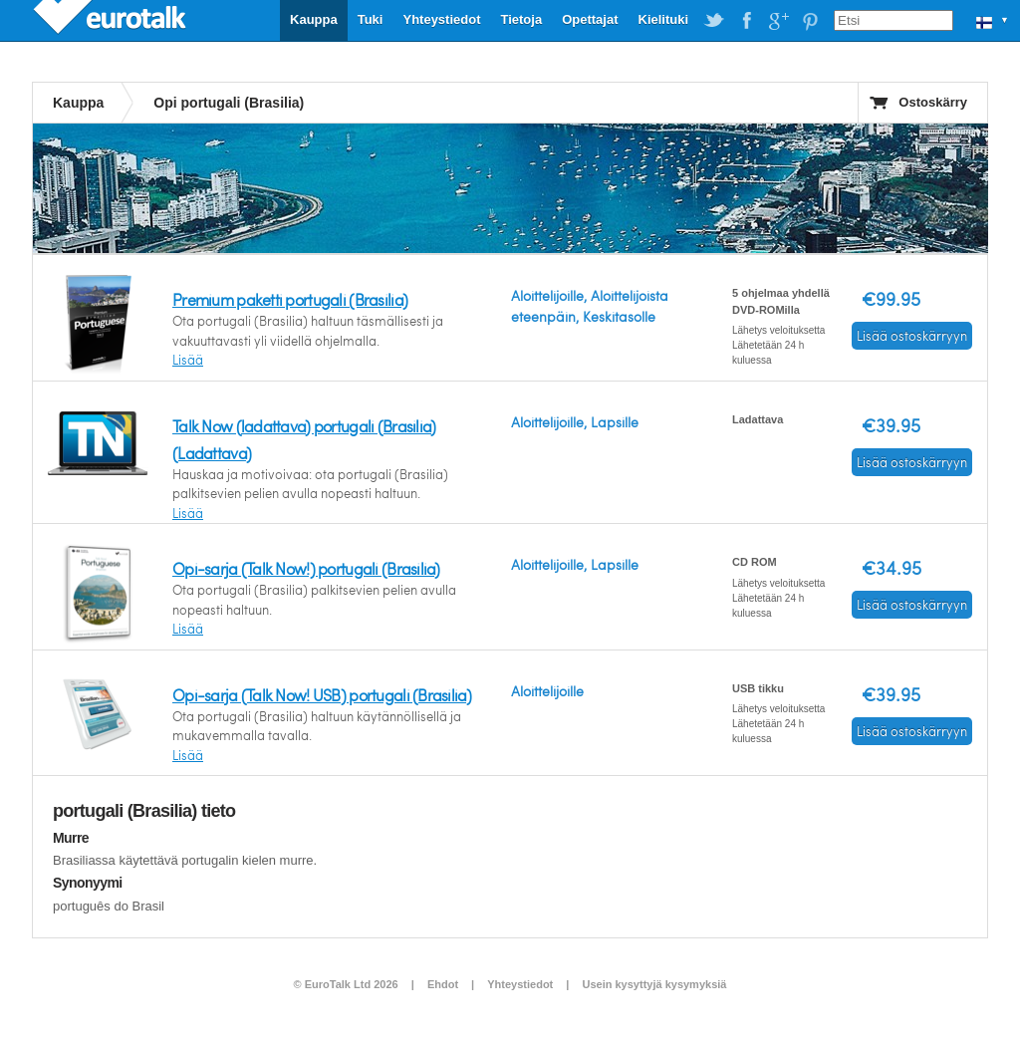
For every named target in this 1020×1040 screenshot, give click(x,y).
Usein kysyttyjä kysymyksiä (654, 984)
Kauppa (314, 19)
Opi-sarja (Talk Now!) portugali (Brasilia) (306, 568)
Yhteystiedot (441, 19)
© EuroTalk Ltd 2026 (346, 984)
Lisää (187, 360)
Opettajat (590, 19)
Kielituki (663, 19)
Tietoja (521, 19)
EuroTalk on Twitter (714, 21)
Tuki (370, 19)
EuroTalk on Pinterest (810, 21)
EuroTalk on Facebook (746, 21)
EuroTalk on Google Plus (778, 21)
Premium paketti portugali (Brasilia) (289, 299)
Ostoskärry (932, 102)
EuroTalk (111, 20)
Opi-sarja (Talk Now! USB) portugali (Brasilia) (321, 694)
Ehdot (442, 984)
